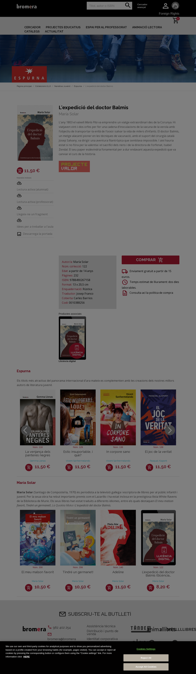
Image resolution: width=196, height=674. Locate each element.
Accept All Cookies (146, 666)
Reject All (146, 658)
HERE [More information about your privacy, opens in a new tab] (26, 656)
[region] (98, 657)
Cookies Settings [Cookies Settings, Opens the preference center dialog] (146, 649)
